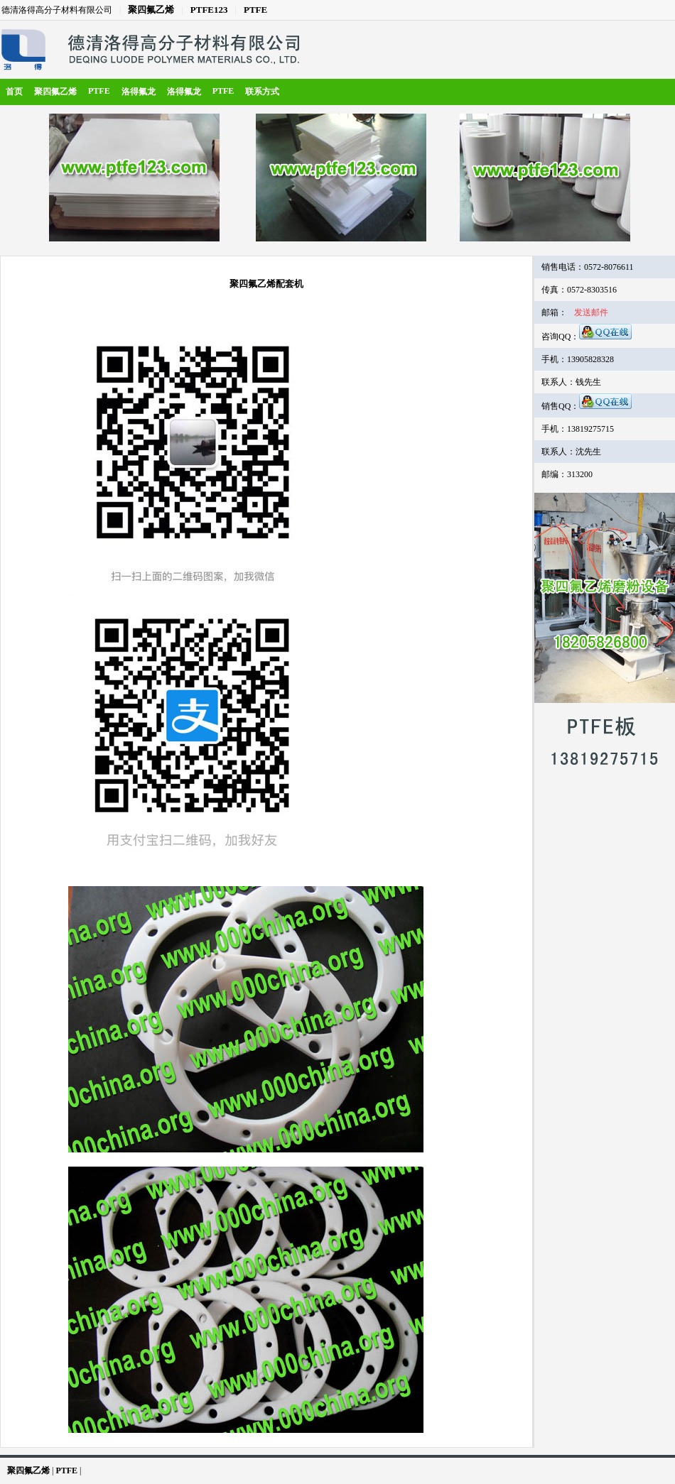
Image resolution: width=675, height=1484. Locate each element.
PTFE (255, 9)
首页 (14, 92)
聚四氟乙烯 (151, 9)
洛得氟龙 (139, 92)
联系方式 (262, 92)
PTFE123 (209, 9)
